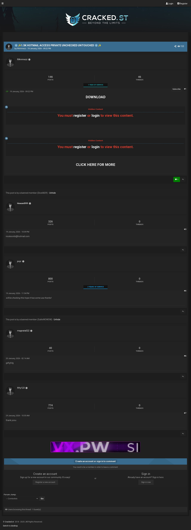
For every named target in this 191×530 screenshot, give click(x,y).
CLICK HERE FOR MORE (95, 165)
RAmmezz (21, 48)
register (80, 115)
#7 (185, 413)
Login (169, 3)
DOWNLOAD (95, 97)
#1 (185, 89)
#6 (185, 356)
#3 (185, 229)
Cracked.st (9, 522)
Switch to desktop (10, 526)
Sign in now (146, 482)
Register (182, 3)
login (96, 115)
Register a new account (45, 482)
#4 (185, 291)
